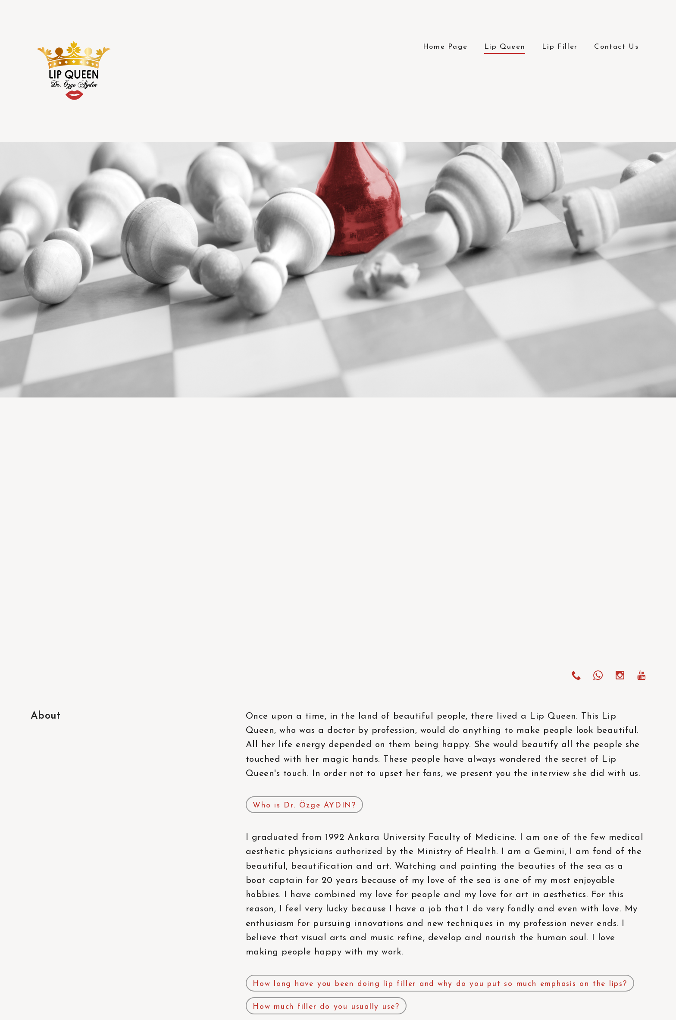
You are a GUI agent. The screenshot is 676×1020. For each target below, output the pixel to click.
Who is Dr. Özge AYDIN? (304, 805)
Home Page (445, 46)
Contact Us (616, 46)
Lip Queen (504, 46)
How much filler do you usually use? (326, 1007)
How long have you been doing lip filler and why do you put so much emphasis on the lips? (440, 984)
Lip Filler (560, 46)
